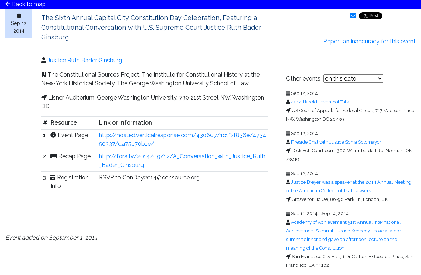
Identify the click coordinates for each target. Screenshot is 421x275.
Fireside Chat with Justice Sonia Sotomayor (336, 142)
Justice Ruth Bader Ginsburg (85, 60)
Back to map (25, 4)
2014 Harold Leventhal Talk (320, 102)
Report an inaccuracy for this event (369, 41)
